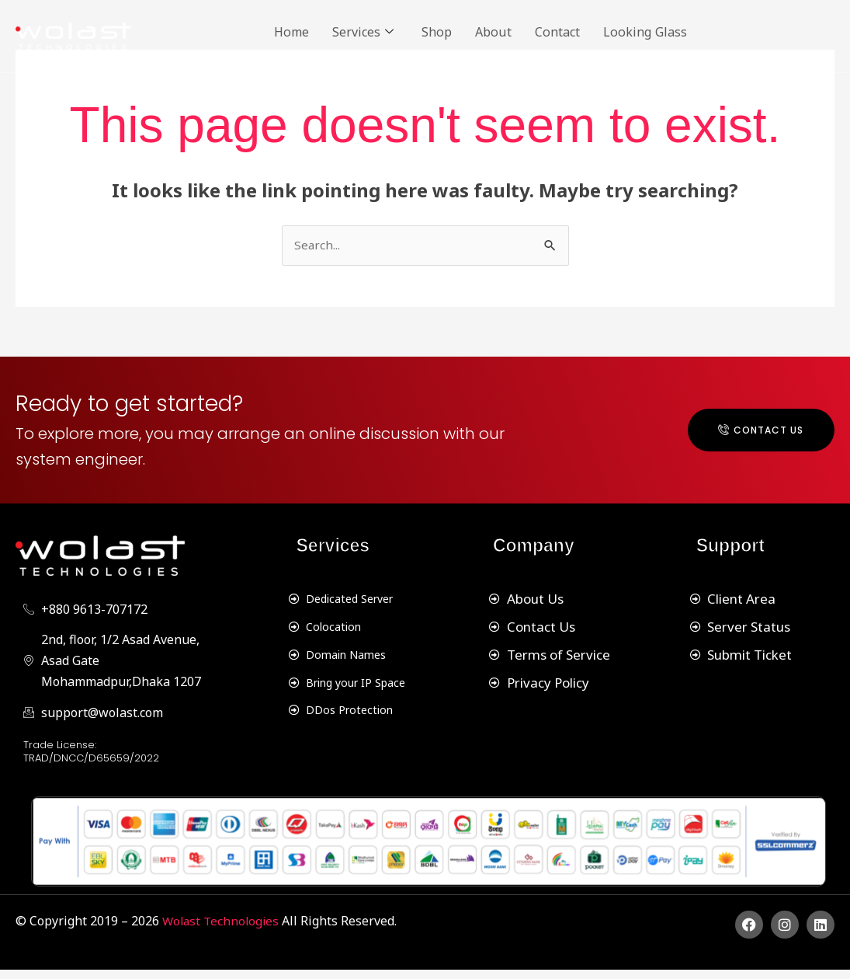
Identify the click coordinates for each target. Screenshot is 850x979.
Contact (582, 31)
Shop (450, 31)
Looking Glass (678, 31)
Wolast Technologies (224, 930)
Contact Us (747, 434)
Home (294, 31)
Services (371, 31)
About (512, 31)
